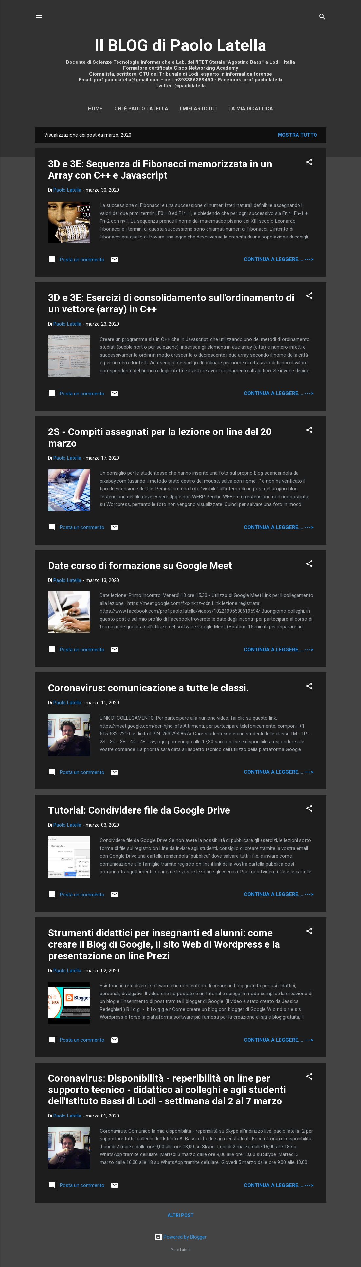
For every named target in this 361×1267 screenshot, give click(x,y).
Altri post (181, 1215)
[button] (309, 163)
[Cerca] (322, 18)
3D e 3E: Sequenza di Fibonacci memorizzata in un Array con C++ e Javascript (160, 169)
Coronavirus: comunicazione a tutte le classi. (148, 688)
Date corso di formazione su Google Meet (140, 565)
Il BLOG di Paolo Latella (180, 45)
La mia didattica (250, 109)
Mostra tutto (297, 135)
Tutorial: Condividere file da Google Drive (139, 810)
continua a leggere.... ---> (278, 259)
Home (95, 109)
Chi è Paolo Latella (141, 109)
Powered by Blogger (180, 1237)
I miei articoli (198, 109)
